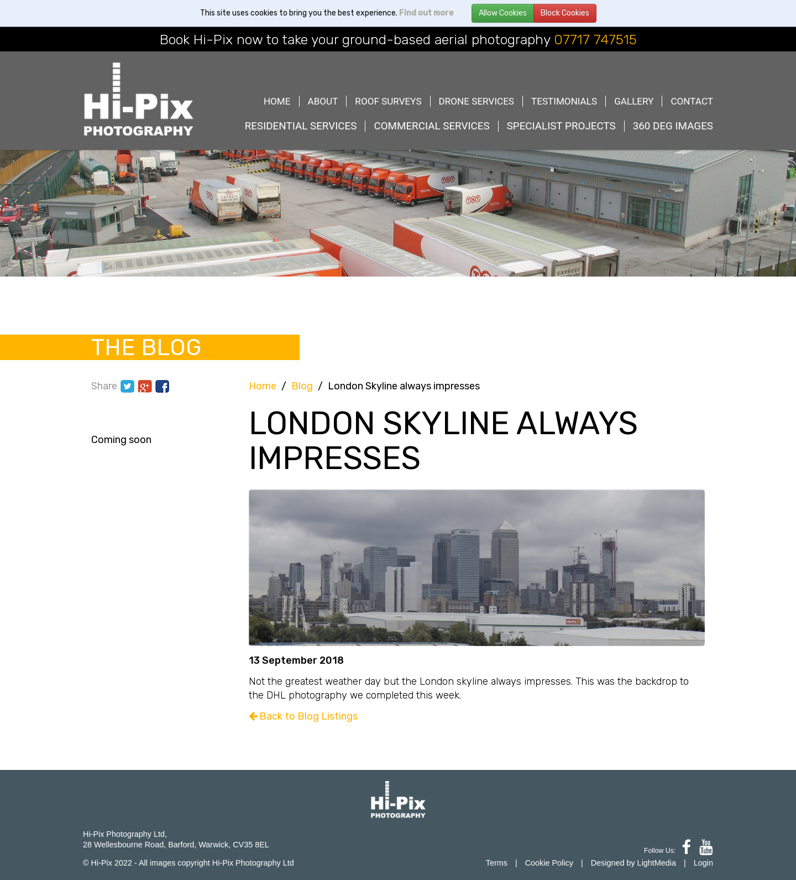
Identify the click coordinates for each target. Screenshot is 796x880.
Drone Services (476, 101)
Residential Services (301, 126)
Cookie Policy (549, 862)
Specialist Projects (561, 126)
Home (277, 101)
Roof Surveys (388, 101)
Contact (692, 101)
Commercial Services (431, 126)
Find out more (426, 13)
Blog (302, 386)
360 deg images (673, 126)
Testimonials (564, 101)
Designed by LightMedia (633, 862)
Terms (496, 862)
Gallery (633, 101)
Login (703, 862)
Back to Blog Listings (303, 716)
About (323, 101)
